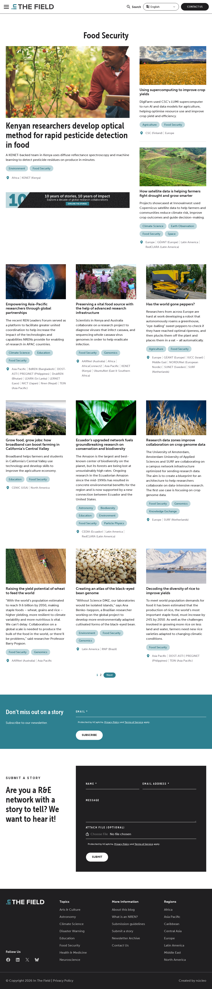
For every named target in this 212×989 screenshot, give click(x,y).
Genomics (110, 352)
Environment (17, 168)
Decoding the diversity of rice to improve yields (172, 590)
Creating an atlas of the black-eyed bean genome (105, 590)
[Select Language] (161, 7)
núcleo (201, 980)
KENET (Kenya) (31, 178)
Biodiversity (108, 508)
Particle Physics (114, 523)
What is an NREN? (125, 917)
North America (40, 487)
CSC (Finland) (154, 133)
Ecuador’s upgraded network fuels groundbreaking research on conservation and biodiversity (104, 444)
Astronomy (86, 508)
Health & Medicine (73, 952)
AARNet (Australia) (93, 361)
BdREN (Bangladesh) (42, 369)
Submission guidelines (128, 924)
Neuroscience (70, 960)
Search (133, 9)
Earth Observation (182, 226)
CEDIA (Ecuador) (92, 531)
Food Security (41, 168)
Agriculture (150, 124)
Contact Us (195, 6)
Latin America (189, 242)
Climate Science (153, 226)
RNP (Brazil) (109, 649)
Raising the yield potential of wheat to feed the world (35, 590)
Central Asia (173, 931)
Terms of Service (134, 722)
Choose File (99, 834)
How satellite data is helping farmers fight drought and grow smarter (170, 193)
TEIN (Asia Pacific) (181, 660)
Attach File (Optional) (105, 827)
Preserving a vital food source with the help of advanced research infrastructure (104, 308)
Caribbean (171, 924)
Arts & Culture (70, 909)
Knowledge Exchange (163, 511)
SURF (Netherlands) (176, 519)
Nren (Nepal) (49, 383)
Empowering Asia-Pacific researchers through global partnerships (28, 308)
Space (172, 234)
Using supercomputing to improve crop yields (172, 92)
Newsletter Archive (126, 938)
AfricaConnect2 (92, 366)
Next (109, 675)
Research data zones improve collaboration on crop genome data (175, 442)
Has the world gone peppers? (170, 304)
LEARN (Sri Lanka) (36, 378)
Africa (15, 178)
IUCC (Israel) (195, 357)
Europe (169, 133)
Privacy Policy (111, 722)
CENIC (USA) (20, 487)
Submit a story (122, 931)
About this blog (123, 909)
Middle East (159, 362)
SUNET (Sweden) (175, 367)
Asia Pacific (19, 369)
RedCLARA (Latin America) (162, 247)
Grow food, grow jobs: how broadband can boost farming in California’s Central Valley (33, 444)
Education (43, 352)
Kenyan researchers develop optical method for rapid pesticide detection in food (67, 135)
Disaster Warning (72, 931)
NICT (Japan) (30, 383)
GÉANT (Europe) (167, 242)
